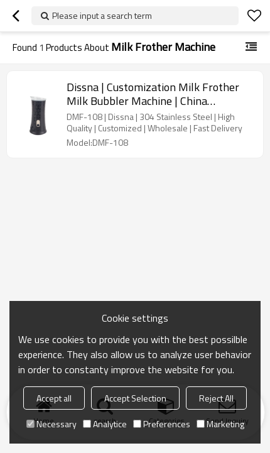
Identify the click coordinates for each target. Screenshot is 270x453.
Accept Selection (135, 398)
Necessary (51, 423)
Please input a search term (102, 15)
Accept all (54, 398)
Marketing (220, 423)
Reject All (216, 398)
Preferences (161, 423)
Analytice (105, 423)
